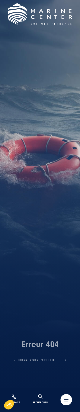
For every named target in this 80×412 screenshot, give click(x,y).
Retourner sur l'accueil (40, 360)
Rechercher (40, 399)
